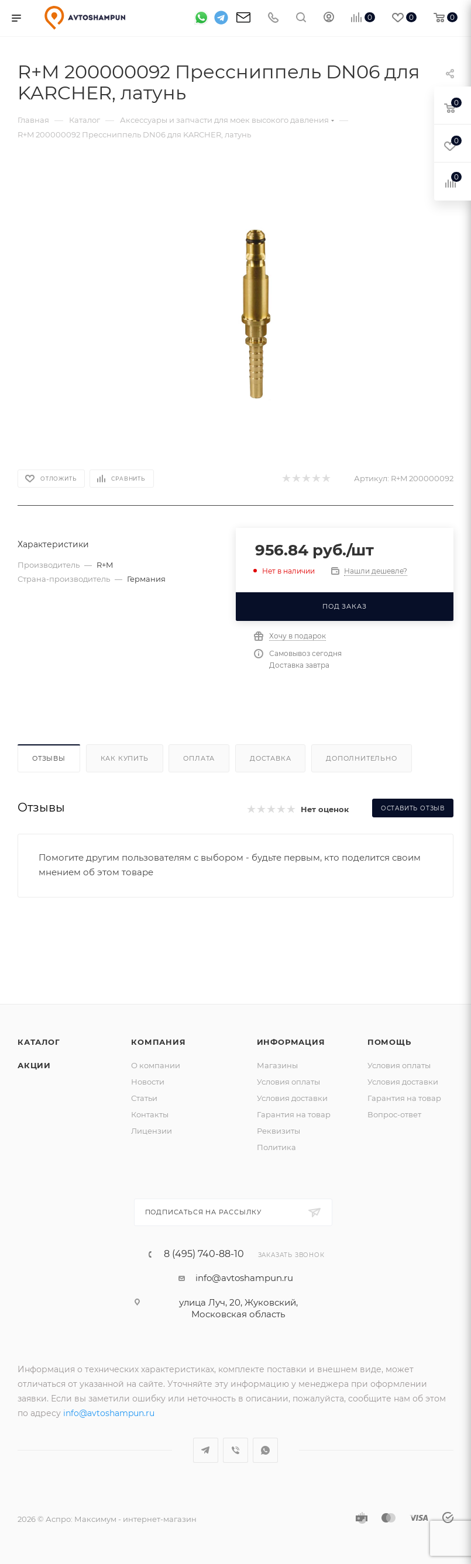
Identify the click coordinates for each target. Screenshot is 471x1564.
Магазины (277, 1065)
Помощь (389, 1042)
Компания (158, 1042)
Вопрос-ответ (394, 1114)
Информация (291, 1042)
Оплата (199, 758)
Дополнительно (361, 758)
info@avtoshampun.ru (244, 1277)
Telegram (205, 1450)
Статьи (144, 1098)
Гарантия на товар (294, 1114)
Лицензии (151, 1130)
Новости (147, 1081)
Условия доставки (292, 1098)
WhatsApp (265, 1450)
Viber (235, 1450)
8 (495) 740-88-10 (204, 1254)
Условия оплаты (288, 1081)
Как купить (125, 758)
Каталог (39, 1042)
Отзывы (49, 758)
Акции (34, 1065)
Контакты (150, 1114)
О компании (155, 1065)
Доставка (270, 758)
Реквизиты (278, 1130)
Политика (276, 1147)
